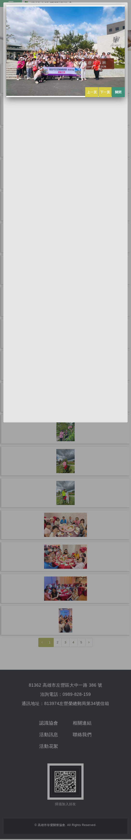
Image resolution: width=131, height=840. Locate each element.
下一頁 (105, 92)
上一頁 (92, 92)
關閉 (118, 92)
